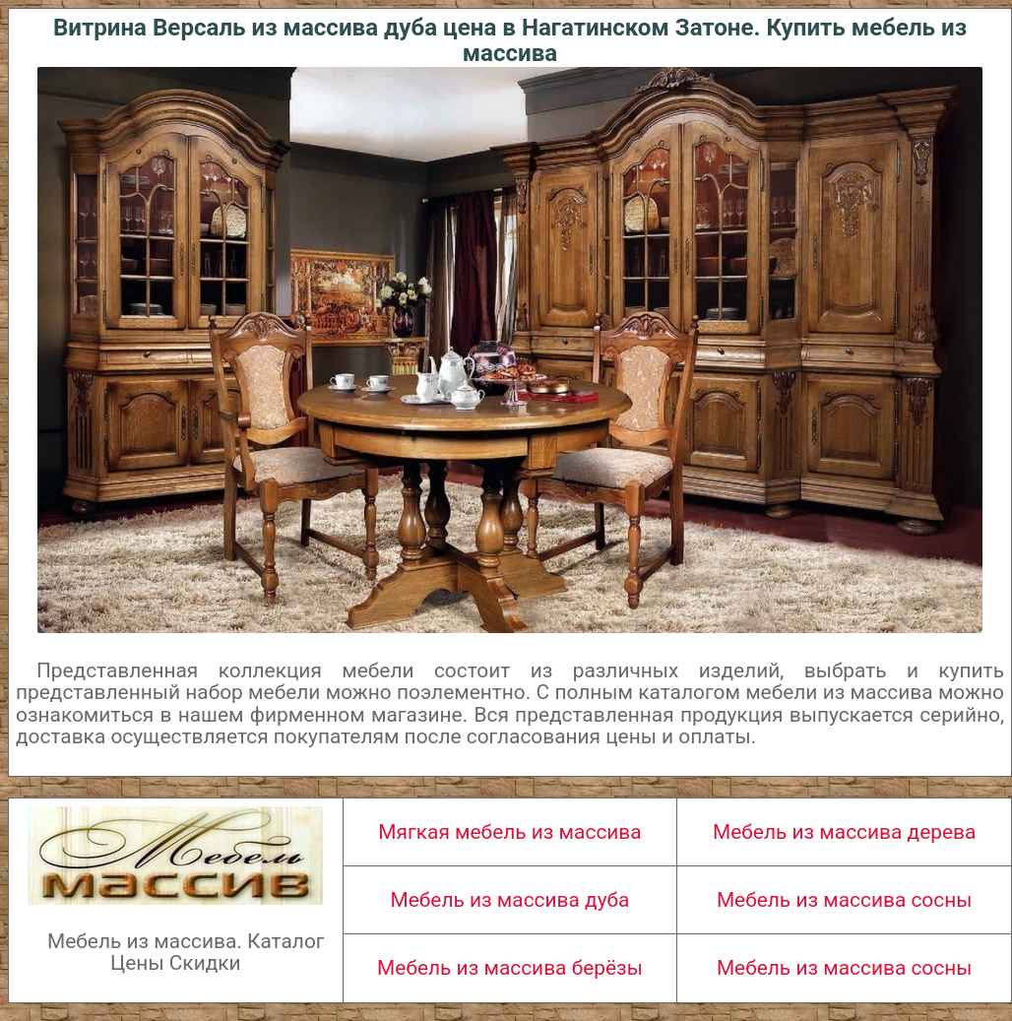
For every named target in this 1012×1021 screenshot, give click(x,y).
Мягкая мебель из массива (509, 832)
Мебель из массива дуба (510, 900)
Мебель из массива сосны (845, 900)
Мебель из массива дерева (844, 832)
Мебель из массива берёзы (510, 968)
